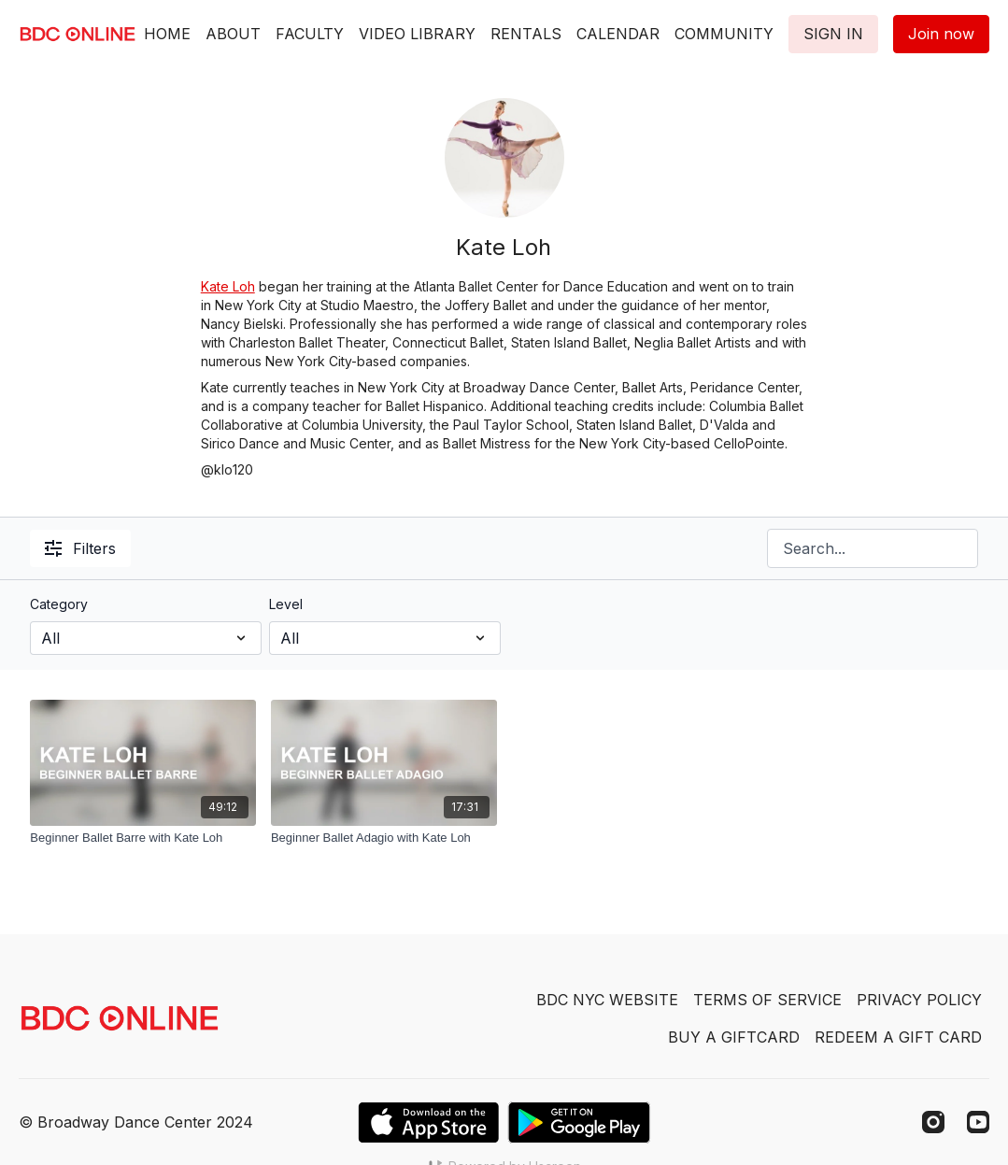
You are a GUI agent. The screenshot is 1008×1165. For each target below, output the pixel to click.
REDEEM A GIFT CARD (898, 1037)
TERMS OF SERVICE (767, 999)
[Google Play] (579, 1122)
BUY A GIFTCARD (734, 1037)
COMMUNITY (724, 33)
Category (59, 604)
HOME (167, 33)
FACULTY (310, 33)
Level (286, 604)
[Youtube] (978, 1122)
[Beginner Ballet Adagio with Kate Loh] (384, 838)
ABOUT (233, 33)
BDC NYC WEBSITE (607, 999)
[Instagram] (933, 1122)
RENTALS (525, 33)
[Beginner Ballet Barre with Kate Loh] (143, 838)
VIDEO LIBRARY (417, 33)
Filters (80, 548)
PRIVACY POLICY (919, 999)
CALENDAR (618, 33)
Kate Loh (228, 286)
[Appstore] (428, 1122)
